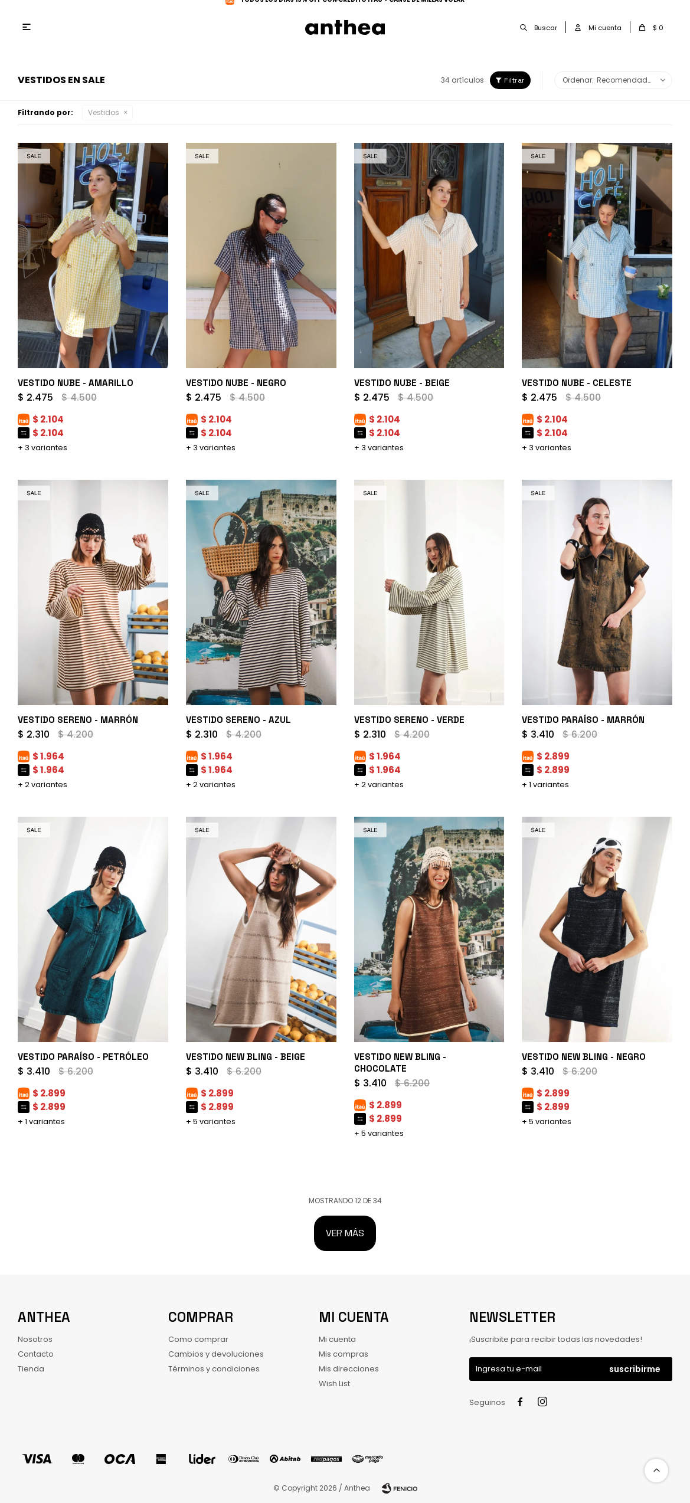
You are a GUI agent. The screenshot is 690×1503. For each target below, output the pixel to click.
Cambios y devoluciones (216, 1354)
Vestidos (103, 112)
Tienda (31, 1368)
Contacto (36, 1354)
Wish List (334, 1383)
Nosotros (35, 1339)
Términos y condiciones (214, 1368)
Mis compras (343, 1354)
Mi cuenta (337, 1339)
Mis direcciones (349, 1368)
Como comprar (198, 1339)
